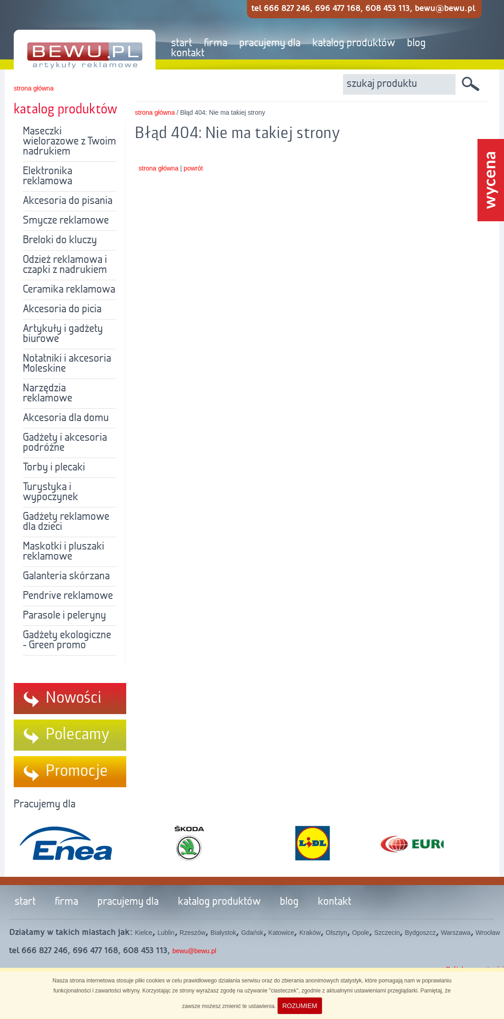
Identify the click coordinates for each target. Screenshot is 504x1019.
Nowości (74, 698)
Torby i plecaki (54, 467)
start (181, 43)
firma (215, 43)
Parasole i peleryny (64, 615)
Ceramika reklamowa (69, 289)
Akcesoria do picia (62, 309)
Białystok (223, 932)
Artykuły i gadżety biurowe (63, 334)
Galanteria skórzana (66, 576)
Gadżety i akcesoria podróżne (65, 442)
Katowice (281, 932)
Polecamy (78, 734)
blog (416, 43)
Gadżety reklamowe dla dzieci (66, 522)
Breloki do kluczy (60, 240)
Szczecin (387, 932)
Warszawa (456, 932)
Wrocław (488, 932)
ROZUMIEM (299, 1005)
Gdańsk (252, 932)
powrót (193, 168)
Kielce (143, 932)
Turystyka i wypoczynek (50, 492)
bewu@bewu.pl (194, 951)
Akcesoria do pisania (68, 201)
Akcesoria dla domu (66, 418)
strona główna (34, 88)
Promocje (77, 771)
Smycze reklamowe (66, 220)
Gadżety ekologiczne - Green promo (67, 640)
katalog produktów (353, 43)
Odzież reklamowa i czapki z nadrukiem (65, 265)
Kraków (310, 932)
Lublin (165, 932)
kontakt (187, 53)
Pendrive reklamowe (68, 596)
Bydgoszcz (420, 932)
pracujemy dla (269, 43)
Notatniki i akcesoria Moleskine (67, 363)
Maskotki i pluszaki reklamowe (63, 551)
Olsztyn (336, 932)
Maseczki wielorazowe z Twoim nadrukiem (69, 141)
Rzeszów (193, 932)
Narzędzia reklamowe (47, 393)
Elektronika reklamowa (47, 176)
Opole (360, 932)
